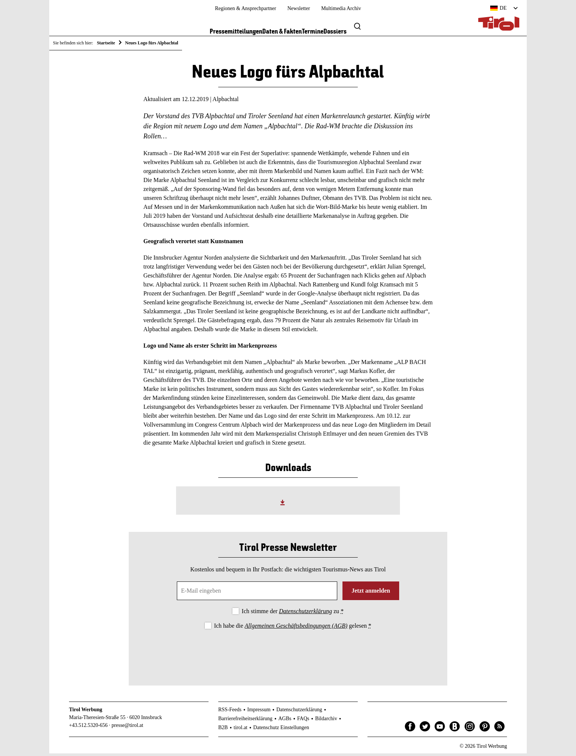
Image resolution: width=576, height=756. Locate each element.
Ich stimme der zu (293, 614)
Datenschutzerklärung (305, 614)
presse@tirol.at (127, 728)
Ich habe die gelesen (293, 628)
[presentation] (288, 653)
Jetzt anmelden (370, 593)
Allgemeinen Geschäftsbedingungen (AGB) (296, 628)
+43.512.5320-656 (88, 728)
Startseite (106, 43)
